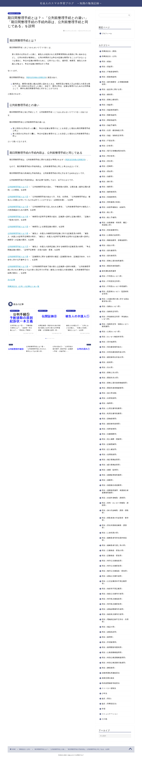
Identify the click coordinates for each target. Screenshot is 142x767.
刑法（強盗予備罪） (110, 125)
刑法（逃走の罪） (109, 248)
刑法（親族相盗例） (110, 77)
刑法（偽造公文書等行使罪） (113, 603)
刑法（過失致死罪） (110, 258)
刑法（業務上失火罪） (111, 377)
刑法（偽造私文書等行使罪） (113, 623)
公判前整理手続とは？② (18, 197)
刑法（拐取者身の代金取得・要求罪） (114, 526)
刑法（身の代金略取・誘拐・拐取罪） (114, 518)
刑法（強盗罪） (108, 105)
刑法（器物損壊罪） (110, 426)
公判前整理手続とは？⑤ (18, 227)
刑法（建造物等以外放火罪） (113, 362)
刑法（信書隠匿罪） (110, 441)
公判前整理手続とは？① (18, 187)
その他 (104, 728)
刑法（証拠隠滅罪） (110, 451)
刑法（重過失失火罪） (111, 382)
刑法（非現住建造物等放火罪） (114, 357)
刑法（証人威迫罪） (110, 456)
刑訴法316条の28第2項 (75, 160)
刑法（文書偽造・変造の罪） (113, 557)
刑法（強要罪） (108, 176)
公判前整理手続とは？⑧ (18, 257)
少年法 (104, 703)
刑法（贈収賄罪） (109, 677)
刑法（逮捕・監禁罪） (111, 477)
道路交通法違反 (108, 687)
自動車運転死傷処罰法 (111, 682)
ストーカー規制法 (109, 698)
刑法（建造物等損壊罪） (111, 431)
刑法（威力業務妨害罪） (111, 472)
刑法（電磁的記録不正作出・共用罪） (114, 630)
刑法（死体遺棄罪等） (111, 230)
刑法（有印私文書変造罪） (112, 613)
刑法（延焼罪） (108, 367)
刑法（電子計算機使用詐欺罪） (114, 151)
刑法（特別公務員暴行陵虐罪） (114, 672)
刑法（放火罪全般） (110, 400)
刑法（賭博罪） (108, 646)
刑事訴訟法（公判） (14, 13)
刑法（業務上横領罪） (111, 100)
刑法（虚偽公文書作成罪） (112, 585)
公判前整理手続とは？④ (18, 217)
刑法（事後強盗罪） (110, 120)
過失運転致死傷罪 (109, 273)
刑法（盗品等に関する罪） (112, 89)
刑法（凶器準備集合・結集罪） (114, 207)
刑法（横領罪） (108, 94)
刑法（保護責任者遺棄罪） (112, 492)
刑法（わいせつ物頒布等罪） (113, 341)
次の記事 (11, 280)
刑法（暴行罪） (108, 181)
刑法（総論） (107, 61)
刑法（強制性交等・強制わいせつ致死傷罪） (114, 330)
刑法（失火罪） (108, 372)
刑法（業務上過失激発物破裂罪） (113, 388)
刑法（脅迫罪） (108, 171)
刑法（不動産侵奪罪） (111, 72)
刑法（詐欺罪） (108, 146)
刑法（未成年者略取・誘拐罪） (114, 505)
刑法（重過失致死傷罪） (111, 268)
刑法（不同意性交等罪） (111, 283)
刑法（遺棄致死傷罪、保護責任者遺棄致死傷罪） (114, 498)
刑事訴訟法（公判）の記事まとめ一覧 (23, 286)
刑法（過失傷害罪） (110, 253)
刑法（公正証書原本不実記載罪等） (114, 592)
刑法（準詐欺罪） (109, 156)
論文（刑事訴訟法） (110, 713)
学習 (103, 718)
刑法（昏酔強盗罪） (110, 115)
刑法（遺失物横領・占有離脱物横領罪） (114, 83)
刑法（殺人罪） (108, 212)
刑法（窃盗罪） (108, 66)
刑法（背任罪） (108, 161)
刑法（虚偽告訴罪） (110, 641)
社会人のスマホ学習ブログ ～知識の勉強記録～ (71, 3)
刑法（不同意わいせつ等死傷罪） (113, 290)
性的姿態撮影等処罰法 (111, 692)
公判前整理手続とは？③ (18, 207)
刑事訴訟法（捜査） (110, 51)
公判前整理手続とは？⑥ (18, 233)
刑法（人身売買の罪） (111, 540)
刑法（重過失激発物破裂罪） (113, 395)
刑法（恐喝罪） (108, 166)
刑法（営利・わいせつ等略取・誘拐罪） (114, 511)
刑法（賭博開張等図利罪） (112, 657)
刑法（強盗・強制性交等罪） (113, 135)
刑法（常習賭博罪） (110, 651)
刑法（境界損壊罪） (110, 436)
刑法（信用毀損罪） (110, 461)
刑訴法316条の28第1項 (36, 77)
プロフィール (107, 33)
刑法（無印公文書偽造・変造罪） (113, 579)
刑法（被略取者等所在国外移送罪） (114, 546)
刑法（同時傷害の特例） (111, 202)
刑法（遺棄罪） (108, 487)
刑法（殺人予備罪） (110, 217)
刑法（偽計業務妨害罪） (111, 467)
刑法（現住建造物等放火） (112, 351)
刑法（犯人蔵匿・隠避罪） (112, 446)
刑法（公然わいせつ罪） (111, 336)
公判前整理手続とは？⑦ (18, 247)
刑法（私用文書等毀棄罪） (112, 420)
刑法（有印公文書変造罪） (112, 573)
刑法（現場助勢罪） (110, 197)
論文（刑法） (107, 708)
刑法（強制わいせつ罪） (111, 311)
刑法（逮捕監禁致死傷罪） (112, 482)
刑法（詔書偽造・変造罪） (112, 562)
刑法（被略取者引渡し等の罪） (114, 552)
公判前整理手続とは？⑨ (18, 266)
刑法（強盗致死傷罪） (111, 110)
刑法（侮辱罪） (108, 410)
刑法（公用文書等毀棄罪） (112, 415)
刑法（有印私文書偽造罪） (112, 608)
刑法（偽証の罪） (109, 636)
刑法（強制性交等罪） (111, 316)
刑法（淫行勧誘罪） (110, 346)
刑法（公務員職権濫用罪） (112, 662)
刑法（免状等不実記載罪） (112, 598)
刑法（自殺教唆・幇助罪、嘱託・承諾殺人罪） (113, 224)
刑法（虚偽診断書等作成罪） (113, 618)
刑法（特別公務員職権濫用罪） (114, 667)
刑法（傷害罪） (108, 187)
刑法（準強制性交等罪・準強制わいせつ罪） (114, 322)
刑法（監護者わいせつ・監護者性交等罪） (114, 297)
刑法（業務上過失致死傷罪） (113, 263)
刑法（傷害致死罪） (110, 192)
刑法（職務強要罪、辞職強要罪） (113, 241)
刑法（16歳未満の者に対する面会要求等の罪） (113, 305)
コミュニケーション (110, 723)
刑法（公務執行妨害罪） (111, 235)
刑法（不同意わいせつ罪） (112, 278)
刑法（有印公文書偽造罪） (112, 568)
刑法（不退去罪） (109, 141)
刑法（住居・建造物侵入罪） (113, 130)
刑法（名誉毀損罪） (110, 405)
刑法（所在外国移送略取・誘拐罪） (114, 533)
